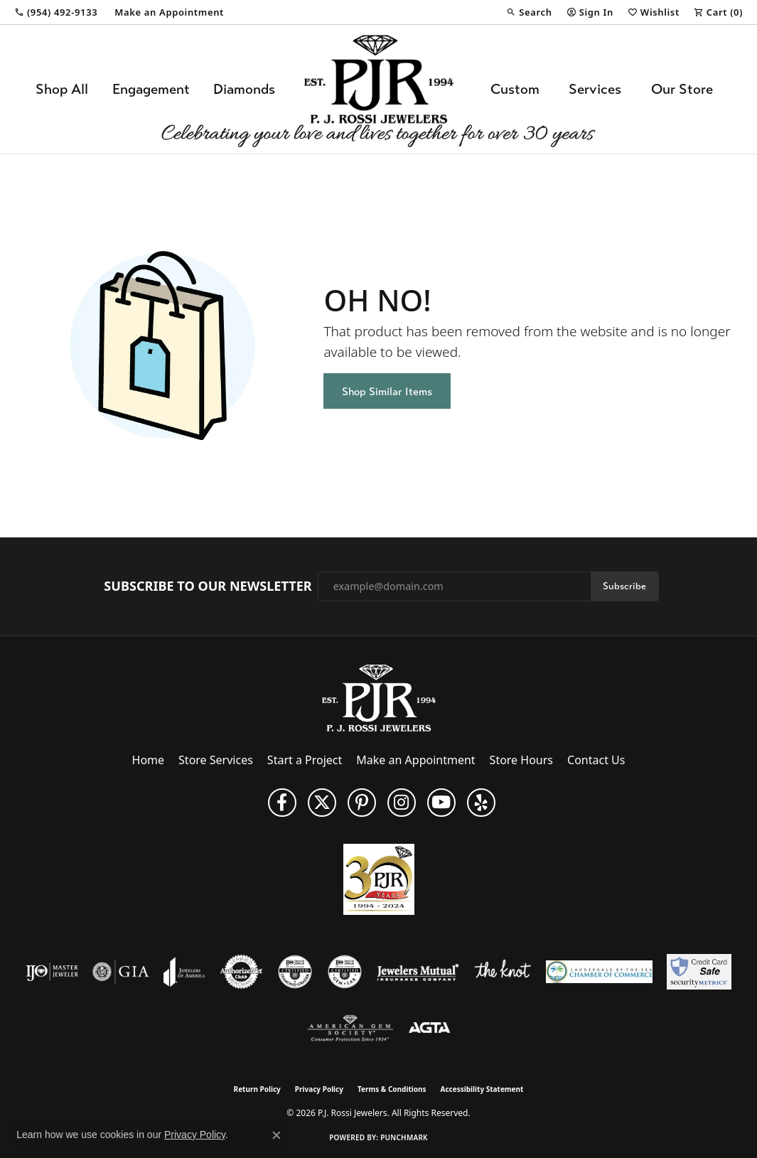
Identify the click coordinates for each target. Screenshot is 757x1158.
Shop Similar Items (387, 391)
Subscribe (624, 586)
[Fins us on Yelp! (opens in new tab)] (481, 802)
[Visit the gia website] (120, 972)
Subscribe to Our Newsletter (207, 586)
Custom (514, 89)
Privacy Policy (319, 1089)
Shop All (62, 89)
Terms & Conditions (392, 1089)
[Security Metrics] (699, 972)
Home (148, 760)
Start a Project (304, 760)
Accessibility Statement (482, 1089)
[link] (55, 12)
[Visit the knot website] (502, 972)
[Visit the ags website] (350, 1028)
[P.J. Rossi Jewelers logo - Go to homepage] (378, 89)
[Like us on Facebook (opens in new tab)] (282, 802)
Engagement (151, 89)
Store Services (215, 760)
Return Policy (257, 1089)
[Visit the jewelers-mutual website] (417, 972)
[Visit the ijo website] (52, 972)
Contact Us (596, 760)
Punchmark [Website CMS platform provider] (404, 1137)
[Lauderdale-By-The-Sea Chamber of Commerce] (599, 971)
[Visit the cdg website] (295, 972)
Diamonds (244, 89)
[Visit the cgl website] (345, 972)
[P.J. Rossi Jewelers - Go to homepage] (379, 696)
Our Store (682, 89)
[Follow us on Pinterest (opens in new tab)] (362, 802)
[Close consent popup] (276, 1135)
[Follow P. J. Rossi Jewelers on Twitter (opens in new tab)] (322, 802)
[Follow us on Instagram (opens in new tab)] (401, 802)
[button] (529, 12)
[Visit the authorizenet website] (242, 972)
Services (595, 89)
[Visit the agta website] (429, 1028)
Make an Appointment (415, 760)
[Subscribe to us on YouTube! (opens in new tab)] (441, 802)
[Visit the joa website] (184, 972)
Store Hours (521, 760)
